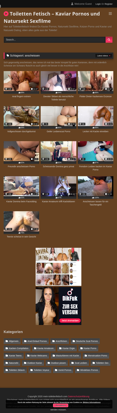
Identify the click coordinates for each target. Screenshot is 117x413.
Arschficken (60, 341)
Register (109, 4)
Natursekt (13, 360)
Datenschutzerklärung (78, 393)
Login (98, 4)
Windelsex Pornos (88, 367)
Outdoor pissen (57, 360)
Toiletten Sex (100, 360)
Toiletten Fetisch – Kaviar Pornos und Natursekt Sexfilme (52, 17)
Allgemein (13, 341)
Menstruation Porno (96, 354)
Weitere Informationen (92, 402)
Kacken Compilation (18, 347)
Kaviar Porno (88, 347)
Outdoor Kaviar (34, 360)
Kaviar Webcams (38, 354)
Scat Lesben (79, 360)
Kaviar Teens (15, 354)
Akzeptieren (60, 405)
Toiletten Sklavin (17, 367)
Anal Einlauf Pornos (36, 341)
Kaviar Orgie (68, 347)
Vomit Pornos (64, 367)
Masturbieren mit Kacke (66, 354)
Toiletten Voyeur (41, 367)
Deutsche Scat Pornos (85, 341)
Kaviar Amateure (45, 347)
